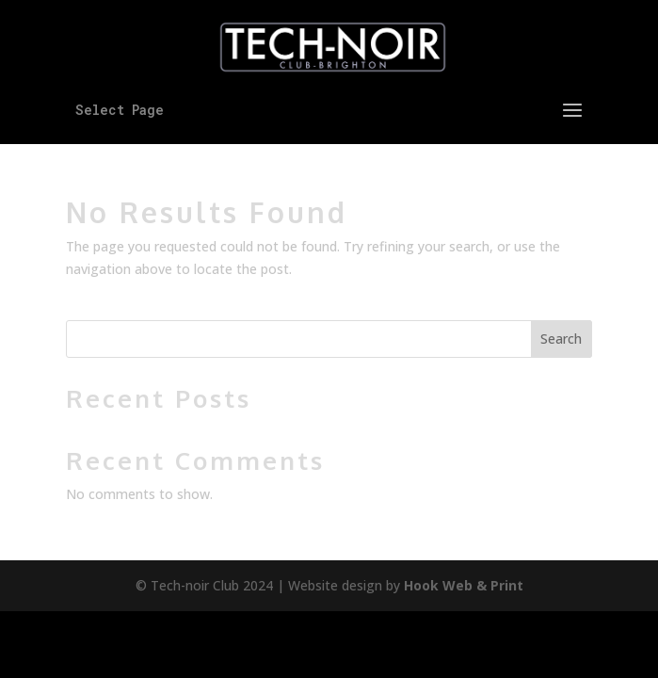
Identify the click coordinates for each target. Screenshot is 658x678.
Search (561, 338)
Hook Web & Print (463, 585)
